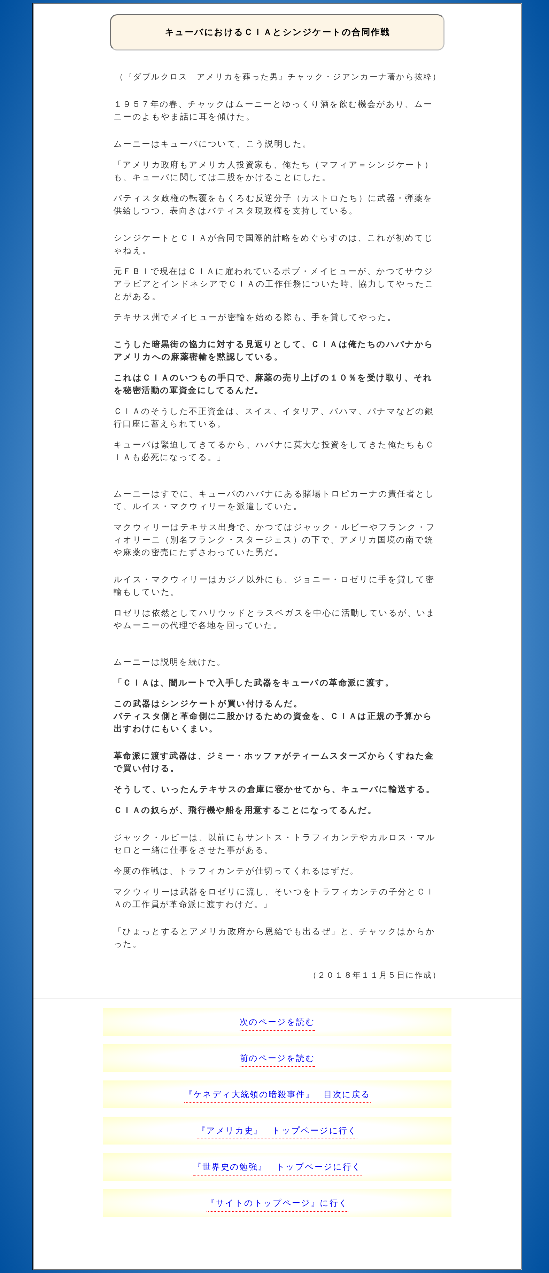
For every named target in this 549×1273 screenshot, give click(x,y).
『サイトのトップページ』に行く (277, 1203)
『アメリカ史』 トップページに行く (277, 1130)
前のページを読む (277, 1058)
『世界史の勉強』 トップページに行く (277, 1166)
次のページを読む (277, 1021)
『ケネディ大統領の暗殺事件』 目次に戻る (277, 1094)
